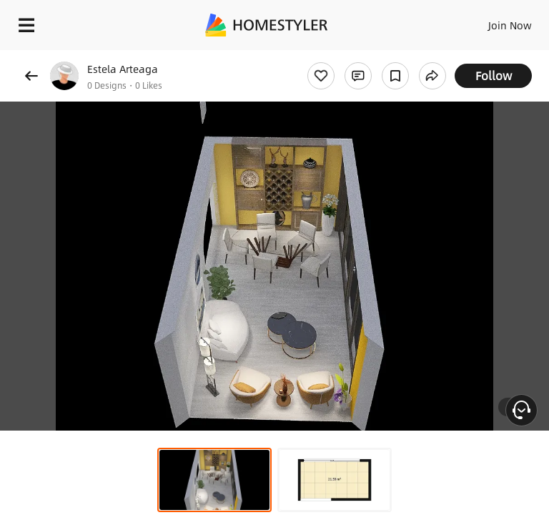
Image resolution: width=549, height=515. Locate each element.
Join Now (510, 25)
